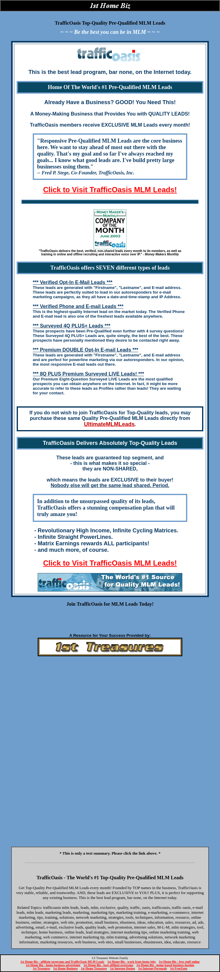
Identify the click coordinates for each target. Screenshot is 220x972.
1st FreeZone (178, 968)
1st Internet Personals (152, 968)
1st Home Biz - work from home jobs (131, 961)
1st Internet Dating (122, 968)
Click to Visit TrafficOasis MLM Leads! (110, 189)
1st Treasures (41, 968)
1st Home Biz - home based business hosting (165, 965)
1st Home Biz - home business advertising (53, 965)
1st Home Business (65, 968)
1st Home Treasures (94, 968)
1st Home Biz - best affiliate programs (108, 965)
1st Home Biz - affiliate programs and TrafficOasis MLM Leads (62, 961)
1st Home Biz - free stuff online (179, 961)
